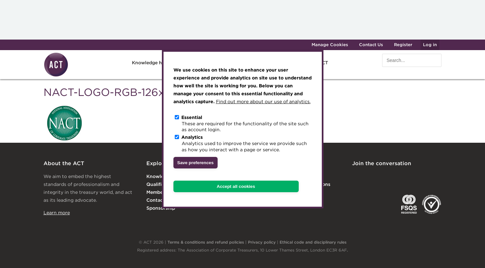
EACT (362, 204)
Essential (191, 117)
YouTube (436, 177)
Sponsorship (160, 208)
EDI (431, 204)
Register (403, 44)
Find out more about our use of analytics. (263, 101)
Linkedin (356, 177)
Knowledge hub (150, 63)
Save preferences (195, 162)
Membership (160, 192)
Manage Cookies (330, 44)
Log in (430, 44)
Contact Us (371, 44)
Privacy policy (262, 242)
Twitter (383, 177)
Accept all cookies (236, 186)
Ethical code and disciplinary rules (313, 242)
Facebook (410, 177)
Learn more (57, 213)
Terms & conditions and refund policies (205, 242)
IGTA (386, 204)
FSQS (409, 204)
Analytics (192, 137)
